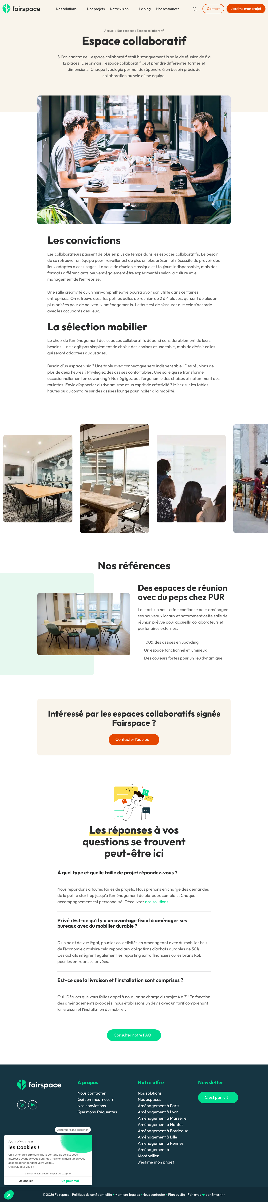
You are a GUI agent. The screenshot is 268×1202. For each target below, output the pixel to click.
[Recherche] (194, 9)
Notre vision (119, 8)
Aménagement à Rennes (161, 1143)
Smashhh (218, 1194)
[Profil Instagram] (21, 1104)
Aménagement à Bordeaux (163, 1130)
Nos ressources (167, 8)
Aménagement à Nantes (160, 1124)
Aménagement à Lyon (158, 1111)
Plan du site (176, 1194)
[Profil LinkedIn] (32, 1104)
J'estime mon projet (156, 1162)
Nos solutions (66, 8)
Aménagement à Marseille (162, 1118)
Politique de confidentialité (92, 1194)
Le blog (145, 8)
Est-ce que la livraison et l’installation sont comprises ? (120, 980)
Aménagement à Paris (158, 1105)
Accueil (109, 31)
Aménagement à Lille (157, 1137)
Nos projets (96, 8)
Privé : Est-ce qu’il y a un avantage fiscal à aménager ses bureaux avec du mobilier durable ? (122, 923)
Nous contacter (91, 1093)
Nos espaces (125, 31)
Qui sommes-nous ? (95, 1099)
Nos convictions (91, 1105)
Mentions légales (127, 1194)
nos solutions (156, 901)
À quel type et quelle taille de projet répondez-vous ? (117, 872)
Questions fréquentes (97, 1111)
